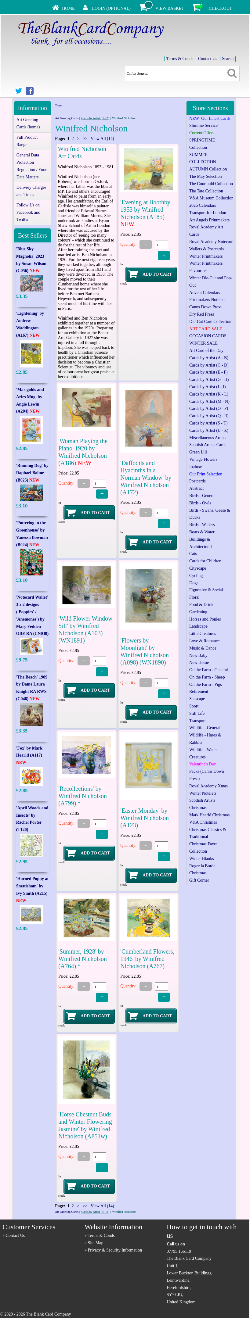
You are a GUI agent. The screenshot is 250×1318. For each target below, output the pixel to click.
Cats (193, 553)
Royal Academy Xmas (208, 786)
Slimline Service (203, 125)
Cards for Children (205, 561)
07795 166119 (179, 1251)
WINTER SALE (203, 343)
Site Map (95, 1243)
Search (228, 58)
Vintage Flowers (203, 459)
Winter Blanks (201, 858)
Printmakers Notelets (207, 299)
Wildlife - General (204, 727)
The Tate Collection (206, 191)
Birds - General (202, 495)
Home (68, 8)
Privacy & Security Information (115, 1250)
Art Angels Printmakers (209, 220)
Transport (197, 720)
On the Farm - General (208, 670)
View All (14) (101, 138)
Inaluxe (195, 466)
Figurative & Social (206, 590)
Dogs (193, 583)
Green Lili (198, 452)
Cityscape (197, 568)
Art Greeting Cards (66, 118)
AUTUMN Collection (208, 169)
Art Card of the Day (206, 350)
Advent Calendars (204, 292)
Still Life (197, 713)
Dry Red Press (201, 314)
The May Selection (205, 176)
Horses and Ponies (205, 619)
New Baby (198, 655)
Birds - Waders (202, 524)
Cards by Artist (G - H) (209, 379)
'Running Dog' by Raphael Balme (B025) (32, 472)
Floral (194, 597)
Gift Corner (199, 880)
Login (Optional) (111, 8)
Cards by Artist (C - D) (209, 365)
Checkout (220, 8)
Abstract (196, 488)
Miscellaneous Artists (207, 437)
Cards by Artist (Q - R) (209, 416)
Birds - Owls (200, 503)
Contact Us (207, 58)
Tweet (58, 105)
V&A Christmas (203, 822)
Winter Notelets (202, 793)
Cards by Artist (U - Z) (95, 118)
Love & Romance (204, 641)
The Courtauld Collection (211, 183)
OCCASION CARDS (207, 336)
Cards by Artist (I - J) (207, 387)
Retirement (198, 691)
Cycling (196, 575)
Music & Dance (202, 648)
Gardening (198, 612)
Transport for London (207, 212)
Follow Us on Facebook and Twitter (28, 212)
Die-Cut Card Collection (210, 321)
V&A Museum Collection (211, 198)
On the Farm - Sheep (207, 677)
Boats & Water (202, 532)
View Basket (169, 8)
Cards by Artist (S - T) (208, 423)
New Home (199, 662)
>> (85, 138)
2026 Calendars (202, 205)
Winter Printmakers (206, 256)
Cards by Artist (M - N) (209, 401)
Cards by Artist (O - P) (208, 408)
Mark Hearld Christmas (209, 815)
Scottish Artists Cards (207, 444)
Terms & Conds (179, 58)
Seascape (197, 699)
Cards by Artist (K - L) (208, 394)
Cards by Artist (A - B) (208, 358)
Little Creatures (202, 633)
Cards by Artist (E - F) (208, 372)
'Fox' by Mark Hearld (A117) (29, 755)
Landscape (198, 626)
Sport (193, 706)
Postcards (197, 481)
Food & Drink (201, 604)
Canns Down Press (205, 307)
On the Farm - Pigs (205, 684)
